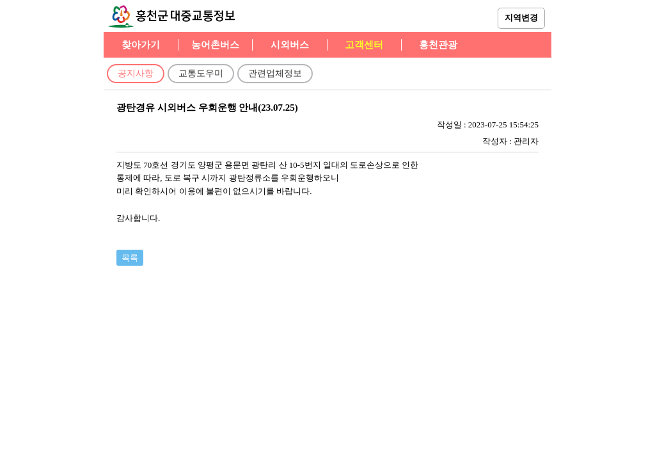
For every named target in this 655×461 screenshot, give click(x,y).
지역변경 (521, 17)
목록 (130, 258)
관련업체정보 (275, 73)
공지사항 (136, 73)
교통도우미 (200, 73)
